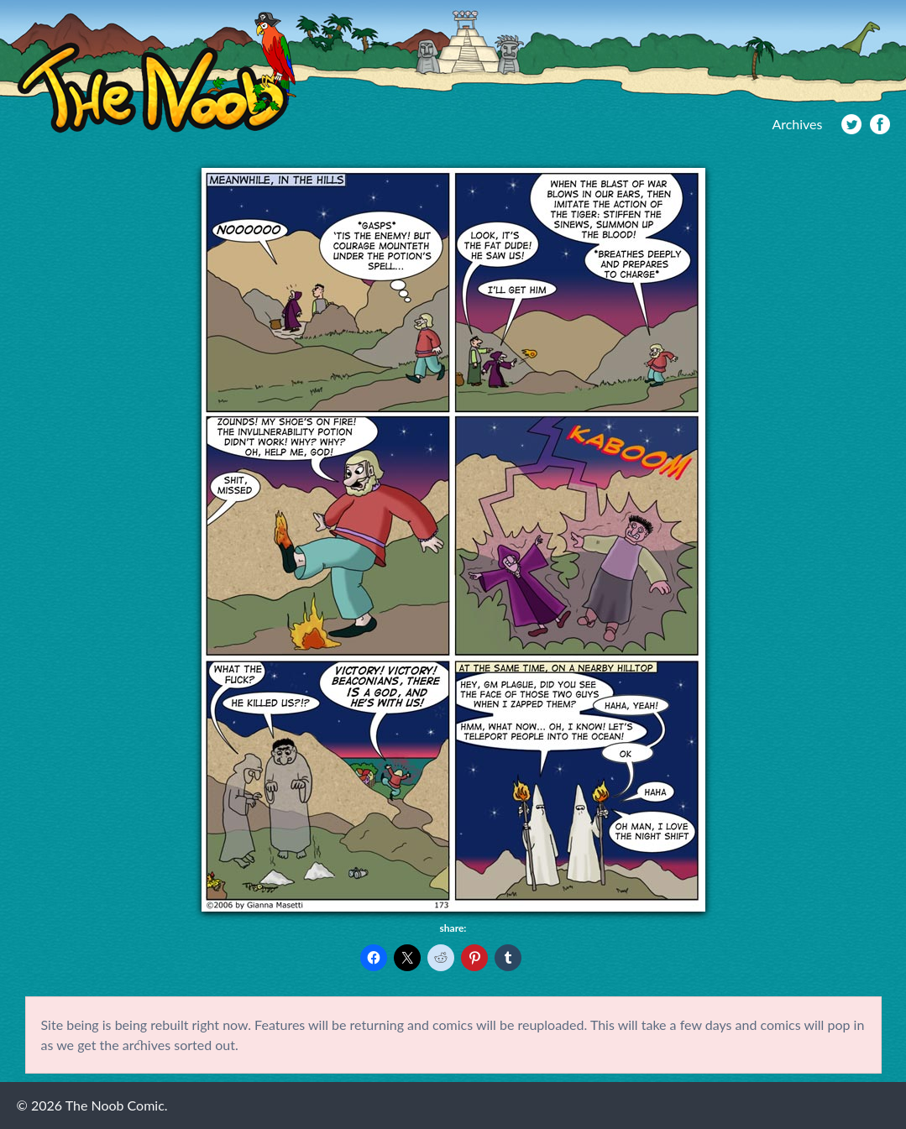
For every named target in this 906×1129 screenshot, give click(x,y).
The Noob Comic (156, 72)
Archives (797, 124)
